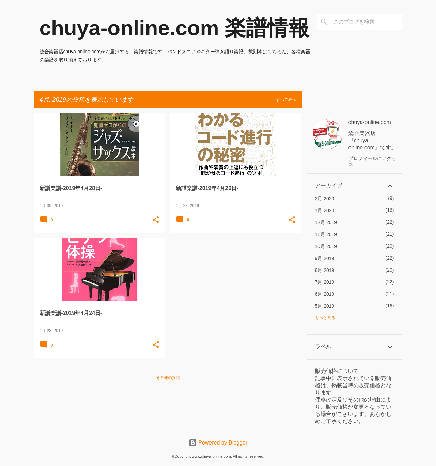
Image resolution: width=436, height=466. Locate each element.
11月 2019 (326, 234)
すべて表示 (286, 99)
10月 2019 (326, 246)
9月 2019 (324, 258)
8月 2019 (324, 270)
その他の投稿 (168, 377)
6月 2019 (324, 294)
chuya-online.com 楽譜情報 (174, 28)
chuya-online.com (369, 122)
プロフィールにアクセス (372, 161)
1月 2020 (324, 210)
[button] (156, 220)
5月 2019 (324, 306)
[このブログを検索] (366, 22)
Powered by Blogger (218, 443)
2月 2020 (324, 198)
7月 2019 (324, 282)
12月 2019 (326, 222)
